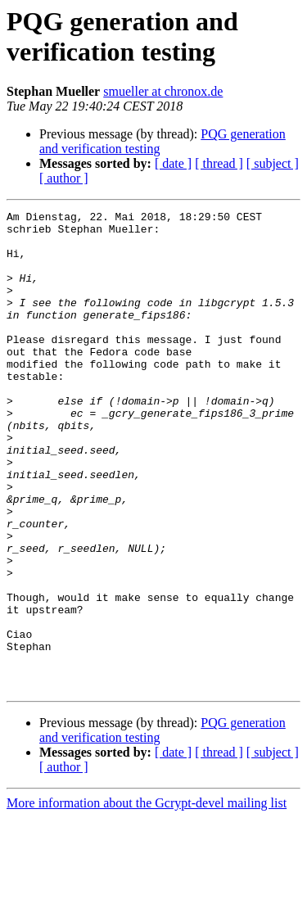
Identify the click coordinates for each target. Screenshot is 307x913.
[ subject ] (272, 163)
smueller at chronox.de (163, 91)
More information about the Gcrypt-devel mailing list (147, 899)
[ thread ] (219, 163)
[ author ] (63, 178)
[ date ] (173, 163)
